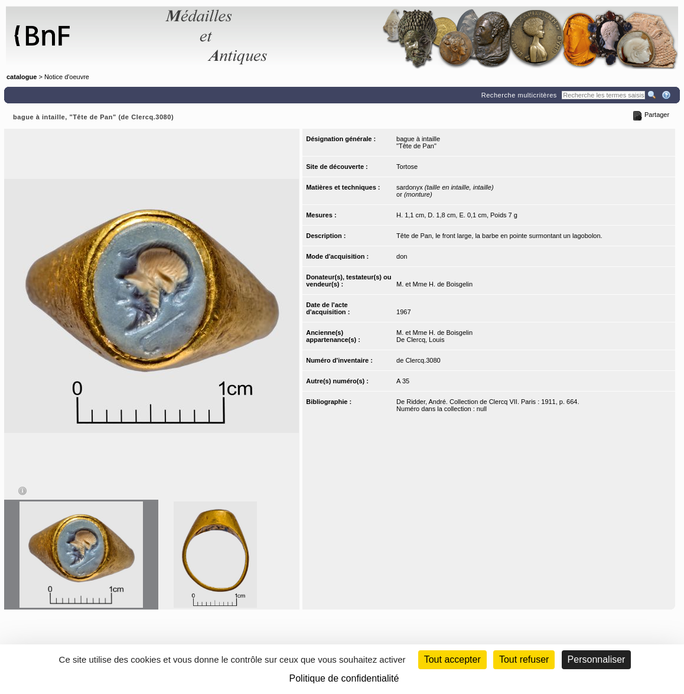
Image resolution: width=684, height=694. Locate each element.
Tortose (407, 166)
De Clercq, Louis (420, 339)
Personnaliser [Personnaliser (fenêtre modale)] (597, 659)
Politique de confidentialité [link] (344, 678)
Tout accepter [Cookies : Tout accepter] (452, 659)
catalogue (21, 76)
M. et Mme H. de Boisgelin (434, 284)
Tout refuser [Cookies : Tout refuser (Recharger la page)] (524, 659)
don (401, 256)
